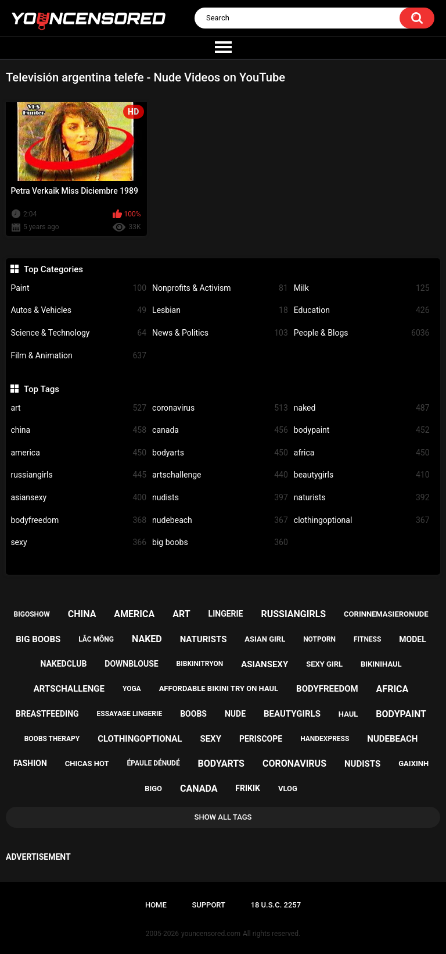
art (78, 408)
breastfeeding (47, 713)
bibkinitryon (200, 664)
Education (362, 310)
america (78, 453)
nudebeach (220, 520)
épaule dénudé (153, 763)
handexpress (324, 739)
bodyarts (220, 453)
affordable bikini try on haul (219, 688)
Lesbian (220, 310)
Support (208, 904)
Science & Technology (78, 333)
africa (362, 453)
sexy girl (324, 664)
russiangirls (78, 475)
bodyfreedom (78, 520)
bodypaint (362, 430)
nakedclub (63, 663)
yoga (132, 689)
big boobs (220, 542)
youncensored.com (210, 934)
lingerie (225, 613)
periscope (260, 738)
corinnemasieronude (386, 614)
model (412, 639)
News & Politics (220, 333)
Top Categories (53, 269)
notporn (319, 639)
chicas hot (87, 763)
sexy (78, 542)
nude (235, 713)
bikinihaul (381, 664)
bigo (153, 788)
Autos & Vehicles (78, 310)
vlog (287, 788)
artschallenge (220, 475)
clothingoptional (362, 520)
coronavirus (220, 408)
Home (156, 904)
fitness (367, 639)
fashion (30, 763)
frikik (247, 788)
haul (348, 714)
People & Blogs (362, 333)
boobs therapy (52, 739)
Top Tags (41, 389)
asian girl (264, 639)
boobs (193, 713)
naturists (362, 498)
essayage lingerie (130, 714)
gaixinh (413, 763)
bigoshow (32, 614)
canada (220, 430)
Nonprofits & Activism (220, 288)
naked (362, 408)
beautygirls (362, 475)
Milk (362, 288)
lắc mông (96, 639)
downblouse (131, 663)
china (78, 430)
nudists (220, 498)
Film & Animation (78, 356)
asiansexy (78, 498)
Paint (78, 288)
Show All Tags (223, 817)
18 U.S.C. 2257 (276, 904)
